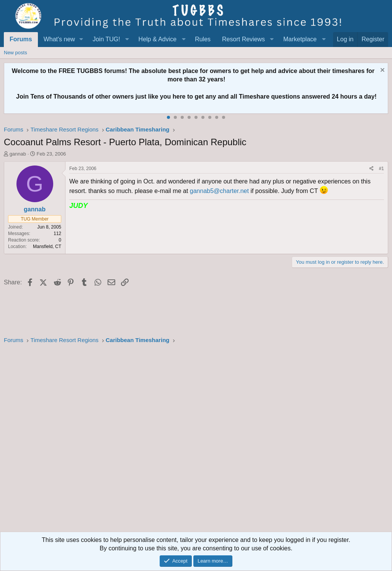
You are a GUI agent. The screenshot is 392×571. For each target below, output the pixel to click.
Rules (203, 39)
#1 (381, 168)
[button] (81, 39)
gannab (18, 154)
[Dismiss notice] (381, 71)
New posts (15, 52)
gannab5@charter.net (219, 191)
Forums (21, 39)
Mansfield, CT (47, 246)
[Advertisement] (196, 440)
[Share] (371, 168)
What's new (59, 39)
